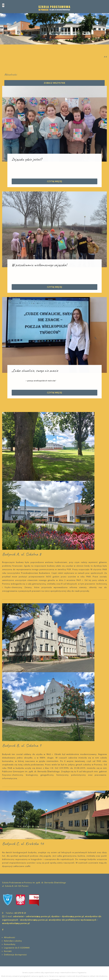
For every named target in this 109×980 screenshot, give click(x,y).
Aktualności (9, 937)
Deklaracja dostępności (15, 954)
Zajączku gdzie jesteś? (27, 159)
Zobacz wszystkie (54, 83)
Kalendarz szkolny (13, 941)
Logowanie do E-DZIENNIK (17, 948)
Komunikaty (9, 944)
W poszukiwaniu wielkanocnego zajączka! (39, 265)
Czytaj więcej (54, 181)
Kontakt (8, 951)
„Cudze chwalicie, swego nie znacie (35, 370)
